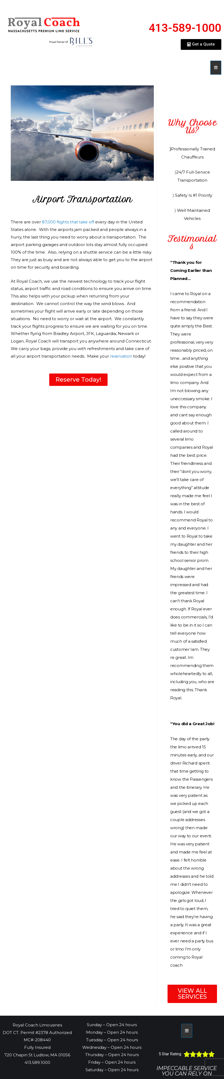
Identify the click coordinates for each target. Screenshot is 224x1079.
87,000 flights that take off (68, 221)
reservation (121, 356)
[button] (201, 44)
